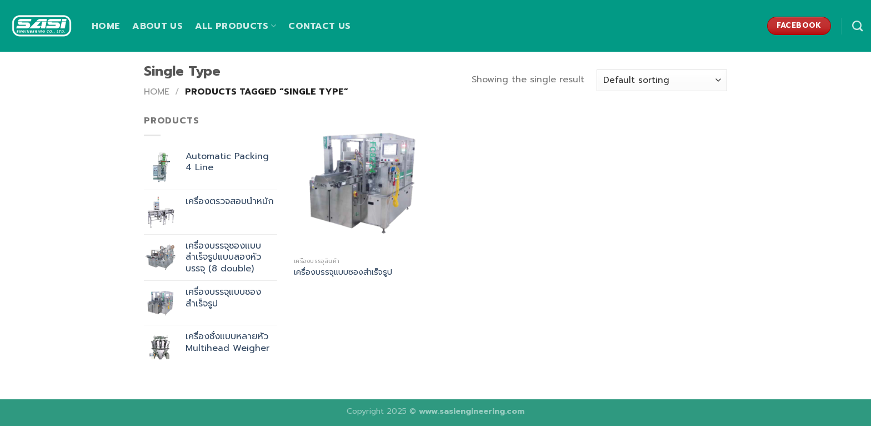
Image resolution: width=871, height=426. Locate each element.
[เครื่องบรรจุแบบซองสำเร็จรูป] (362, 182)
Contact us (319, 26)
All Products (235, 26)
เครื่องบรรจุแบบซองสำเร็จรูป (343, 272)
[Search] (857, 26)
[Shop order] (662, 80)
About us (157, 26)
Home (106, 26)
